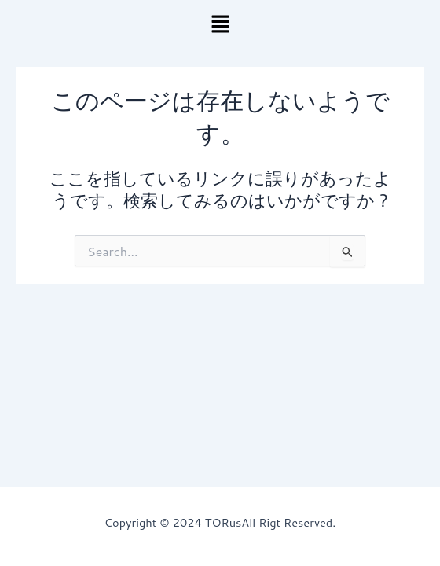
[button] (220, 25)
